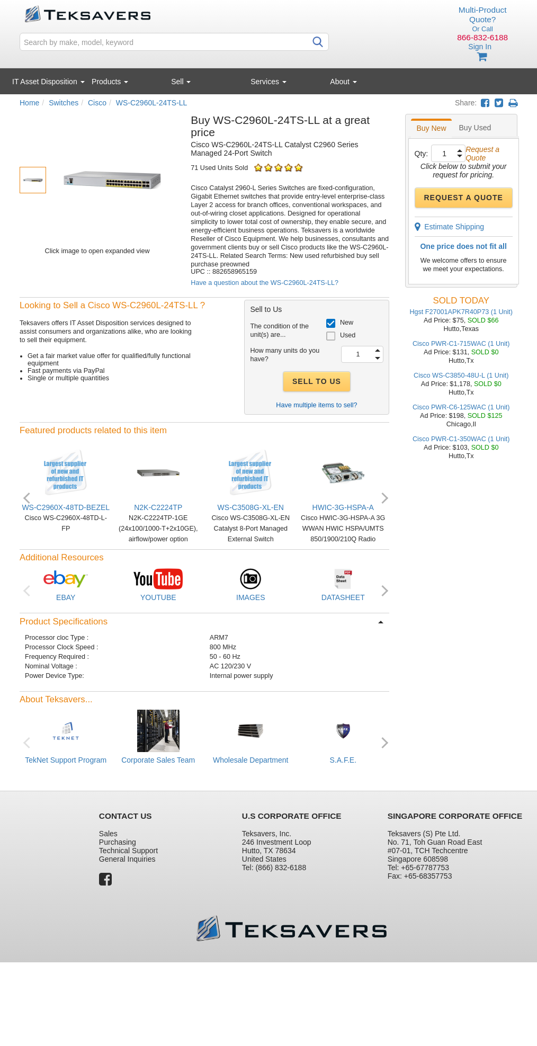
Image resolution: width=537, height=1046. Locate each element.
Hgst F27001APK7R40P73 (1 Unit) (461, 312)
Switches (63, 103)
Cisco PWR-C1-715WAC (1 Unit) (461, 343)
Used (347, 335)
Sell (181, 81)
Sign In (479, 46)
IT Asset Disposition (48, 81)
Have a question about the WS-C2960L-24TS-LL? (264, 283)
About (343, 81)
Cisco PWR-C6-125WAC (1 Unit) (461, 407)
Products (110, 81)
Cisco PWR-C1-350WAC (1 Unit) (461, 439)
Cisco (97, 103)
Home (29, 103)
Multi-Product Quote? (483, 14)
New (346, 322)
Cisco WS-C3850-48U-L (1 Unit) (461, 375)
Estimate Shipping (450, 226)
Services (268, 81)
